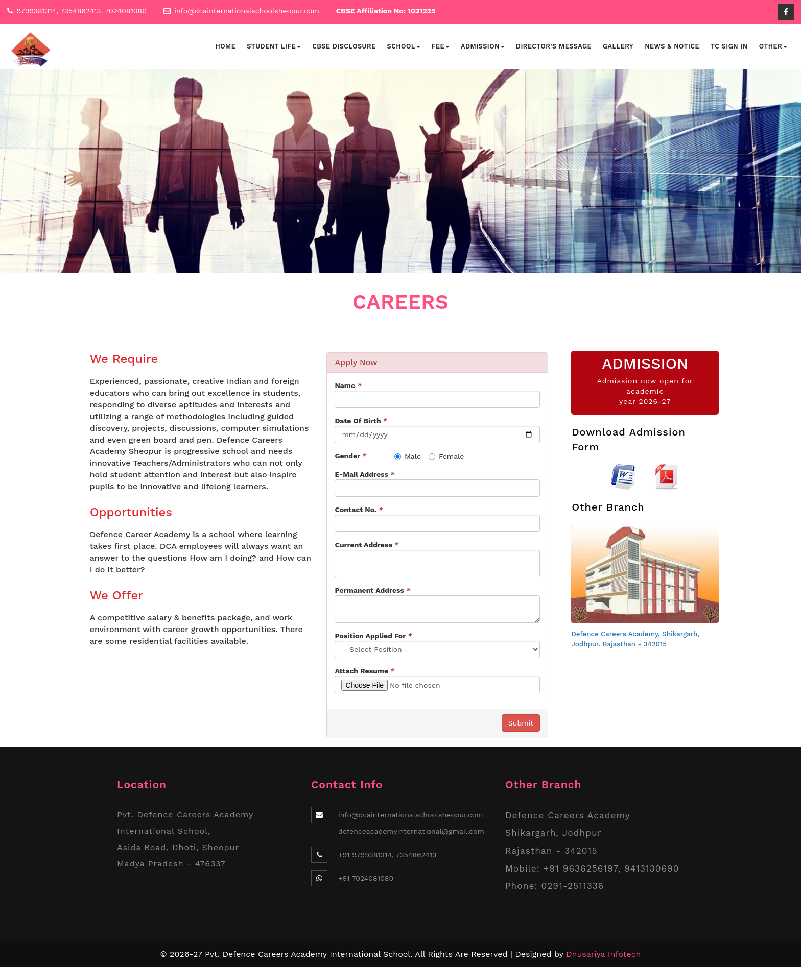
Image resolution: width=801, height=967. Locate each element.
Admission (483, 46)
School (403, 46)
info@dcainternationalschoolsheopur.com (246, 11)
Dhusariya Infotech (603, 954)
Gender (350, 456)
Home (225, 46)
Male (407, 456)
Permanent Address (372, 590)
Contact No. (359, 509)
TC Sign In (729, 46)
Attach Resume (364, 671)
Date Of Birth (361, 421)
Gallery (618, 46)
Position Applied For (373, 636)
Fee (441, 46)
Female (446, 456)
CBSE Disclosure (343, 46)
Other (773, 46)
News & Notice (672, 46)
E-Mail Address (364, 474)
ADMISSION (645, 363)
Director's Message (554, 46)
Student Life (274, 46)
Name (348, 385)
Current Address (366, 545)
